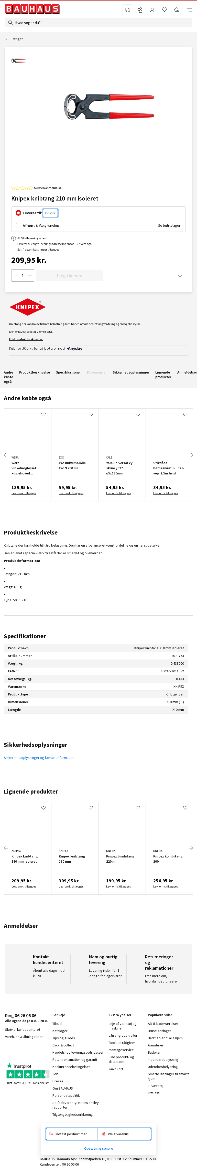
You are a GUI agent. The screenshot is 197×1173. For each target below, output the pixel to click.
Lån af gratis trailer (123, 1035)
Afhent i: (30, 225)
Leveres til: (32, 212)
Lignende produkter (163, 374)
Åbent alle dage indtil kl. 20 (49, 973)
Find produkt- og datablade (121, 1059)
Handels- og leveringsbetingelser (78, 1052)
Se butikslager (169, 225)
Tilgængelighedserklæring (72, 1114)
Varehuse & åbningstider (24, 1036)
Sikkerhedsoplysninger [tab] (35, 745)
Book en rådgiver (122, 1042)
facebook (7, 1050)
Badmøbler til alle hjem (165, 1038)
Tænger (17, 39)
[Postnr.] (50, 213)
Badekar (154, 1052)
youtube (30, 1050)
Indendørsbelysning (163, 1059)
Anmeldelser (187, 372)
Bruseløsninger (159, 1030)
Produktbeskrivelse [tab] (31, 532)
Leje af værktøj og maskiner (123, 1026)
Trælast (153, 1093)
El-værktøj (155, 1085)
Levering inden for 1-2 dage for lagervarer (105, 973)
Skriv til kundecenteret (22, 1029)
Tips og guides (63, 1038)
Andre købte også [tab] (27, 398)
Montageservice (121, 1049)
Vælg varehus (49, 225)
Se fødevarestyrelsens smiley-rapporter (76, 1105)
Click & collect (63, 1045)
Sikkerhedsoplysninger (131, 372)
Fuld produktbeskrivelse (26, 339)
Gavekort (116, 1068)
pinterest (43, 1050)
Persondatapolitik (66, 1095)
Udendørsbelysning (163, 1066)
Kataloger (60, 1030)
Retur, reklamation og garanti (74, 1059)
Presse (57, 1081)
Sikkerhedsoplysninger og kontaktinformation (39, 757)
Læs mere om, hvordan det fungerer (161, 979)
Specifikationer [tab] (25, 636)
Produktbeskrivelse (34, 372)
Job (55, 1074)
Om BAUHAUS (62, 1088)
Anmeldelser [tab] (21, 926)
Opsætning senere (98, 1148)
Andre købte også (8, 377)
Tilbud (57, 1023)
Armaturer (155, 1045)
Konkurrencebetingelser (71, 1066)
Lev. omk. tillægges (24, 493)
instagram (18, 1050)
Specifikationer (68, 372)
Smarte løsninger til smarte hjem (169, 1076)
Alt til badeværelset (163, 1023)
